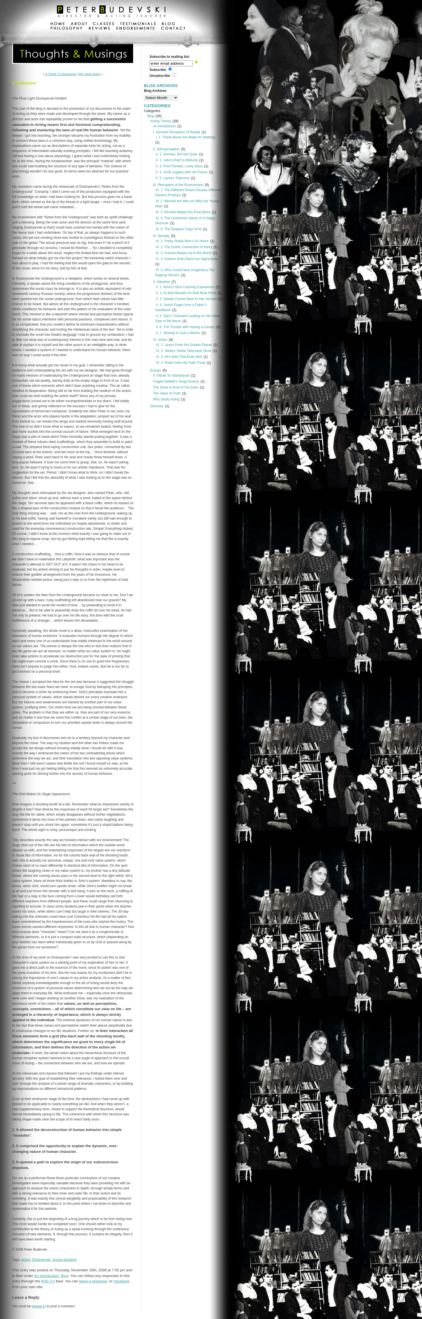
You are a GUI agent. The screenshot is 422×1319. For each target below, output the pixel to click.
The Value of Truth (167, 393)
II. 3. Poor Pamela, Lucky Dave (179, 166)
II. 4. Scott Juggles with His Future (181, 172)
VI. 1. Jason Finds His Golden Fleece (184, 345)
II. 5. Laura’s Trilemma (172, 178)
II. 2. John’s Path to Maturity (177, 160)
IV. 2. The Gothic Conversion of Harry (184, 247)
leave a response (93, 1281)
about (79, 24)
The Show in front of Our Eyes (176, 387)
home (58, 24)
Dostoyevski (41, 1260)
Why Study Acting (89, 74)
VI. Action (160, 340)
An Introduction (46, 1276)
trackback (121, 1281)
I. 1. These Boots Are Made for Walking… (187, 137)
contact (173, 29)
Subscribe (158, 70)
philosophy (67, 29)
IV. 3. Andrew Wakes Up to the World (183, 253)
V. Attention (161, 282)
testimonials (138, 24)
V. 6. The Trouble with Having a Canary (185, 327)
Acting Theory (160, 121)
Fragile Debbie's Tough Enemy (176, 381)
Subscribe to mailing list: (170, 57)
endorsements (135, 29)
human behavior (64, 1260)
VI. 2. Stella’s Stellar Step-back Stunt (183, 351)
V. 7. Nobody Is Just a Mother (178, 333)
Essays (155, 370)
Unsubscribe (160, 76)
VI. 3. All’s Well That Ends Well (179, 357)
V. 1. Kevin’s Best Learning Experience (185, 287)
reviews (99, 29)
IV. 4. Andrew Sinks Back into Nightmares (187, 259)
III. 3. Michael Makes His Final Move (183, 212)
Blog (64, 1276)
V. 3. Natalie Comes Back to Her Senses (186, 299)
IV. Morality (161, 236)
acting (25, 1260)
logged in (39, 1306)
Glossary (156, 406)
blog (168, 24)
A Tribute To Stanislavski (60, 74)
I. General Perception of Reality (176, 132)
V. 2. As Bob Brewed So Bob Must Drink (186, 293)
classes (103, 24)
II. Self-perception (166, 149)
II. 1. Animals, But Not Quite (176, 154)
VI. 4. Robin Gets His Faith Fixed (180, 363)
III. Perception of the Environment (178, 185)
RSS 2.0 (48, 1281)
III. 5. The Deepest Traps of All (178, 229)
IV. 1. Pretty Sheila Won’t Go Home (182, 241)
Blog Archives (155, 91)
